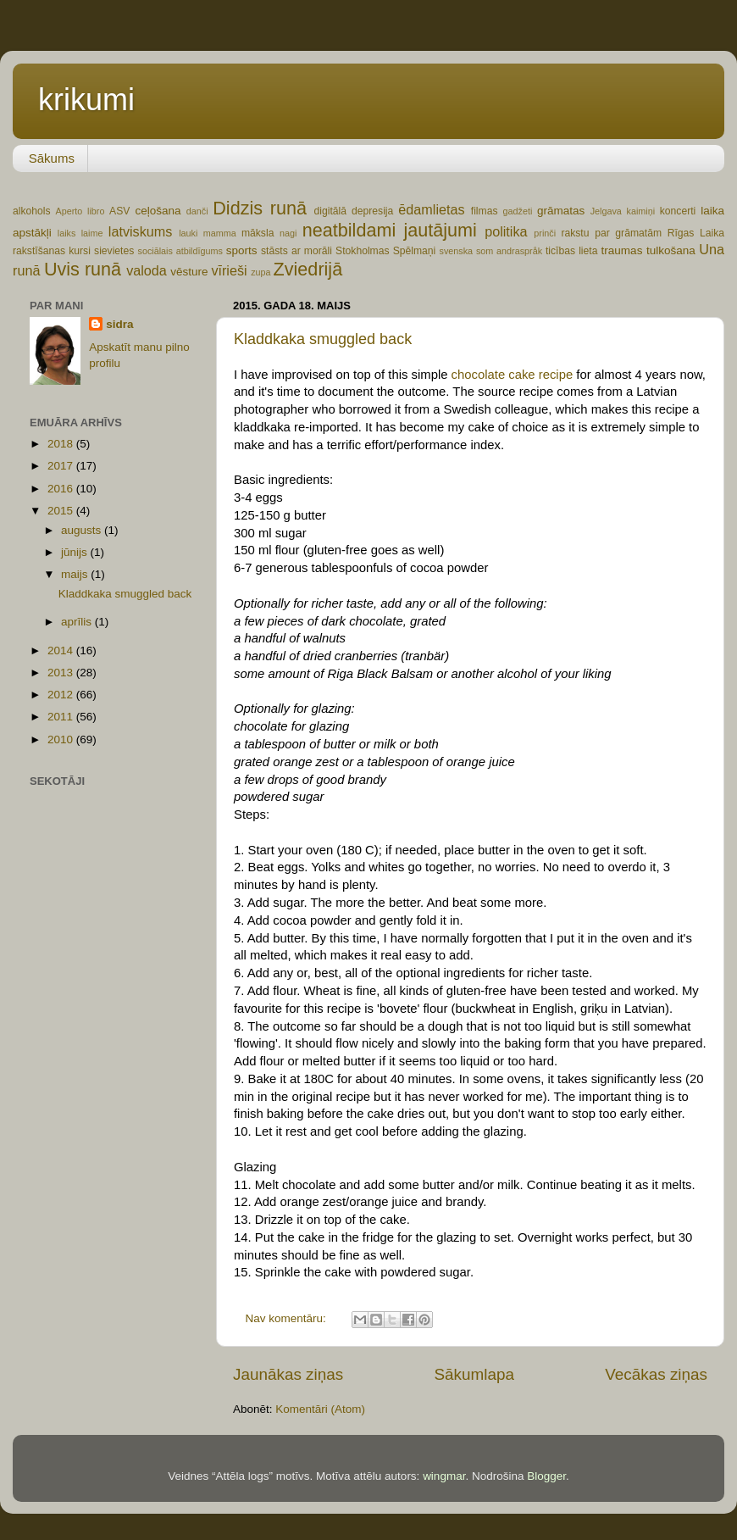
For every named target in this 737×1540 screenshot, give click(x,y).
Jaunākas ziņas (288, 1374)
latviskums (140, 231)
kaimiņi (641, 211)
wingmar (444, 1476)
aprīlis (78, 621)
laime (92, 233)
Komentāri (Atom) (320, 1409)
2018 (61, 443)
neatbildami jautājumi (389, 230)
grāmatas (561, 210)
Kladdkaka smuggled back (323, 339)
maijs (76, 574)
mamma (219, 233)
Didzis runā (260, 208)
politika (506, 231)
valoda (146, 270)
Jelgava (606, 211)
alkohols (32, 211)
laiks (67, 233)
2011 (61, 716)
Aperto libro (80, 211)
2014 (61, 650)
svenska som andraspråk (490, 251)
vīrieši (229, 270)
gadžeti (518, 211)
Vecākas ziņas (656, 1374)
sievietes (114, 251)
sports (242, 250)
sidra (119, 324)
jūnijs (76, 552)
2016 (61, 488)
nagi (288, 233)
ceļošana (157, 210)
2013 (61, 672)
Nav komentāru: (288, 1318)
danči (197, 211)
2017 (61, 465)
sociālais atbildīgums (179, 251)
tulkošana (670, 250)
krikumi (86, 99)
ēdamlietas (431, 209)
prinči (545, 233)
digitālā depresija (354, 211)
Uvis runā (82, 269)
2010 (61, 739)
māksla (257, 233)
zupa (260, 272)
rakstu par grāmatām (611, 233)
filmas (484, 211)
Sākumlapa (474, 1374)
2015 (61, 510)
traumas (622, 250)
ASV (119, 211)
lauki (188, 233)
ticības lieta (572, 251)
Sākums (52, 158)
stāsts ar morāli (296, 251)
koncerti (678, 211)
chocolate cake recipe (513, 374)
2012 (61, 694)
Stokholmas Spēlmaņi (385, 251)
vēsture (189, 271)
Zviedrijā (308, 269)
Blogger (546, 1476)
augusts (82, 530)
